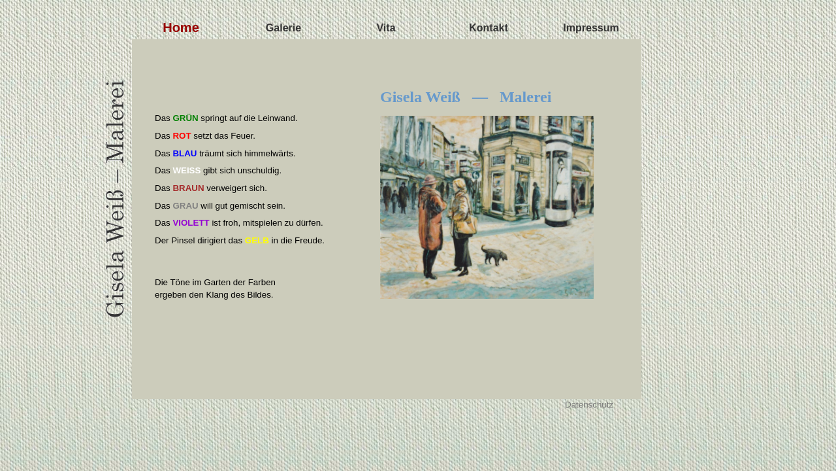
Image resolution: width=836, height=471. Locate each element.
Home (181, 27)
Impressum (591, 27)
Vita (385, 27)
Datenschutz (589, 405)
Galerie (283, 27)
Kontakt (488, 27)
